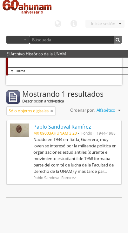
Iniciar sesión (103, 23)
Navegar (18, 40)
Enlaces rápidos (74, 24)
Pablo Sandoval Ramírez (62, 126)
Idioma (58, 24)
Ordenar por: (82, 110)
